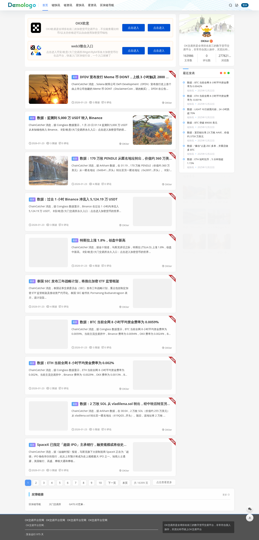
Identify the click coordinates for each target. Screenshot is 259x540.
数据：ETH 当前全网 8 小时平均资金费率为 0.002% (71, 361)
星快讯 (80, 5)
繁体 (245, 5)
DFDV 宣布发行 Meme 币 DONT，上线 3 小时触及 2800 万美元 (124, 77)
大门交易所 (55, 502)
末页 (125, 480)
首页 (45, 5)
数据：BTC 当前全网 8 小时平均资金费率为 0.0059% (115, 319)
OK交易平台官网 (34, 520)
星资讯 (92, 5)
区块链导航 (107, 5)
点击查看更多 (164, 480)
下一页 (112, 480)
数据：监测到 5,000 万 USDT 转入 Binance (66, 118)
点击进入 (133, 28)
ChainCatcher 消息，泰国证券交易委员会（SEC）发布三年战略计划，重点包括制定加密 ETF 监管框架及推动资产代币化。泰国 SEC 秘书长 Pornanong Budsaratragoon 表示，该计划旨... (79, 290)
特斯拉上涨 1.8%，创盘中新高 (98, 238)
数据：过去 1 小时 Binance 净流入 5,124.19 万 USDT (73, 197)
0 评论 (106, 102)
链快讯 (56, 5)
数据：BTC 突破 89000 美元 (202, 122)
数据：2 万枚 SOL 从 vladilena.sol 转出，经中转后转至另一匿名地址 (128, 401)
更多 (226, 492)
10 (100, 480)
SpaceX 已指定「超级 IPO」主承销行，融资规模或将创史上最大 (81, 442)
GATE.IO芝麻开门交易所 (82, 502)
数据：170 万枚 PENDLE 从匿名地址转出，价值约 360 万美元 (122, 156)
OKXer (167, 102)
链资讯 (68, 5)
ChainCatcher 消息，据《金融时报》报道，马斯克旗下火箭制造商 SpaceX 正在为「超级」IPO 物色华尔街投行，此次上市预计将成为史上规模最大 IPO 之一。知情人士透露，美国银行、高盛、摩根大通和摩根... (79, 454)
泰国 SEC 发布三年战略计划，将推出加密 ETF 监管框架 (74, 279)
